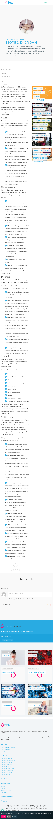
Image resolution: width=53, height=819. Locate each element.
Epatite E (32, 655)
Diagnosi (4, 79)
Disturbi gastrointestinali (35, 702)
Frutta (3, 788)
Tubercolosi (7, 705)
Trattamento (5, 84)
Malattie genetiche (7, 668)
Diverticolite (34, 705)
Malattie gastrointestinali (15, 39)
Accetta (3, 816)
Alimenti (3, 786)
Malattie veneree (6, 774)
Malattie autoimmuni (34, 685)
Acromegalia (8, 672)
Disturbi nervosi (5, 749)
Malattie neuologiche (7, 770)
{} (29, 598)
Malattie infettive (33, 652)
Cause (4, 73)
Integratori (4, 792)
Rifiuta (8, 816)
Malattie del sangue (6, 762)
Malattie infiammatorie (7, 768)
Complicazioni (6, 76)
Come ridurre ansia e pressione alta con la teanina (41, 124)
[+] (32, 598)
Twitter (11, 640)
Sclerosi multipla (36, 689)
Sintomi (4, 81)
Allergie (3, 751)
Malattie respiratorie (6, 772)
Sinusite (5, 655)
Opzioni (14, 816)
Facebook (4, 640)
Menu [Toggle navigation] (45, 2)
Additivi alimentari (6, 790)
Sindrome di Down (37, 672)
